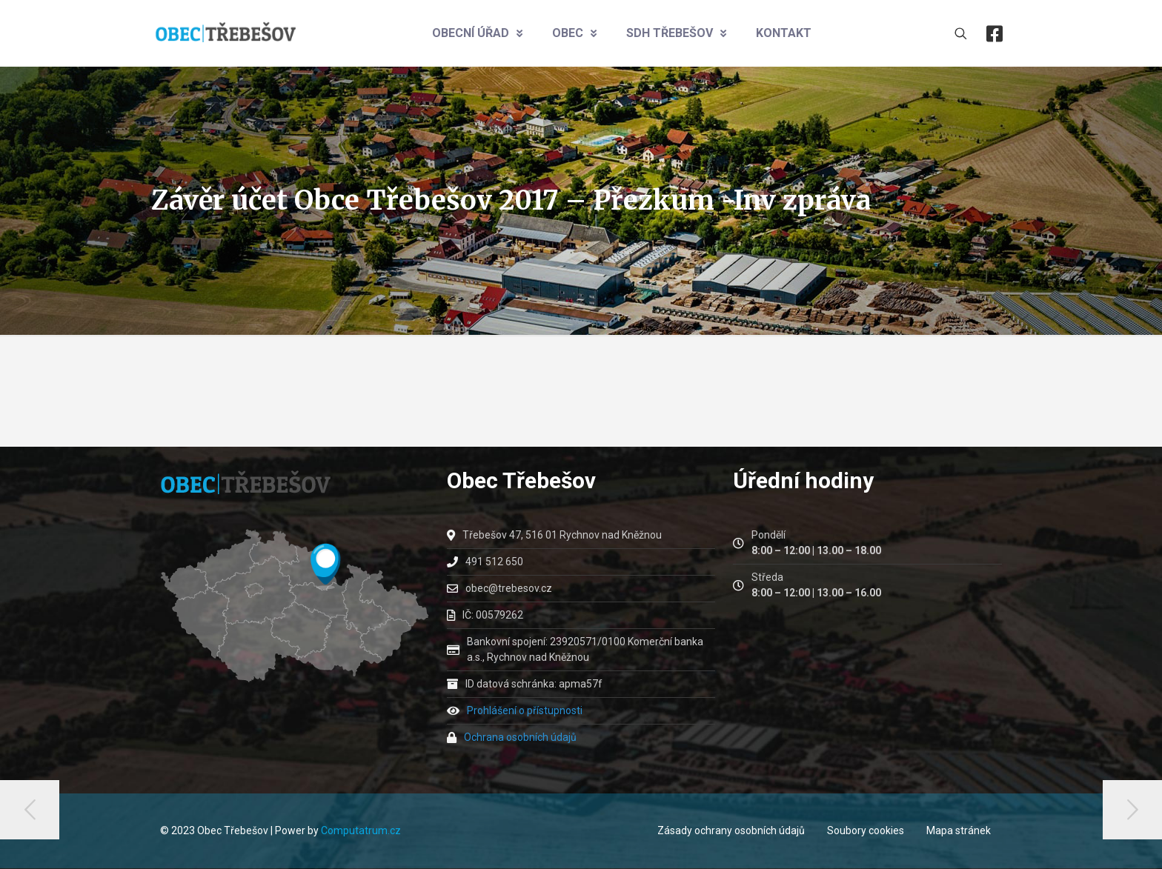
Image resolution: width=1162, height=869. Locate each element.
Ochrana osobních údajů (520, 737)
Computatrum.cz (361, 830)
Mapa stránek (958, 830)
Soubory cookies (865, 830)
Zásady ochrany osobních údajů (731, 830)
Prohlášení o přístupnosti (524, 710)
